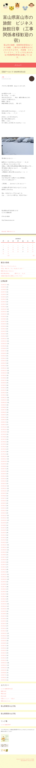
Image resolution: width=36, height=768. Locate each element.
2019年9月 (3, 375)
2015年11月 (3, 488)
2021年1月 (3, 336)
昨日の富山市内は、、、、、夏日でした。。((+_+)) (13, 273)
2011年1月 (3, 631)
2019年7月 (3, 380)
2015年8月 (3, 495)
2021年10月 (4, 314)
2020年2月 (3, 363)
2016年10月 (4, 461)
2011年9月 (3, 611)
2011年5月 (3, 621)
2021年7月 (3, 321)
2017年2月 (3, 451)
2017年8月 (3, 436)
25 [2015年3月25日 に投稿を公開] (13, 251)
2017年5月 (3, 444)
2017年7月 (3, 439)
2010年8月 (3, 643)
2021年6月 (3, 323)
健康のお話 (3, 691)
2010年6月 (3, 648)
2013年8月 (3, 554)
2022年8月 (3, 289)
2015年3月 (3, 508)
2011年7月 (3, 616)
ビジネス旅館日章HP (6, 724)
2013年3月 (3, 567)
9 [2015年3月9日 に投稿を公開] (3, 247)
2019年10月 (4, 373)
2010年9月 (3, 640)
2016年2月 (3, 481)
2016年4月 (3, 476)
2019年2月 (3, 392)
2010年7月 (3, 645)
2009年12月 (4, 662)
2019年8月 (3, 378)
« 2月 (8, 255)
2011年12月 (3, 603)
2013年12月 (3, 545)
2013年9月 (3, 552)
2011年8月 (3, 613)
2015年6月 (3, 500)
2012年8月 (3, 584)
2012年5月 (3, 591)
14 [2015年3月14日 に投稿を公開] (27, 247)
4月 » (34, 255)
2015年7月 (3, 498)
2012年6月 (3, 589)
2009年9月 (3, 670)
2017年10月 (4, 432)
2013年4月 (3, 564)
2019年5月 (3, 385)
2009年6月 (3, 677)
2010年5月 (3, 650)
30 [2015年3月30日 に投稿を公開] (3, 253)
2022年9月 (3, 287)
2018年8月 (3, 407)
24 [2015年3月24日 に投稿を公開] (8, 251)
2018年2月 (3, 422)
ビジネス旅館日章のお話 (7, 688)
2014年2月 (3, 540)
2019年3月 (3, 390)
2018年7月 (3, 409)
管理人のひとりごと (11, 231)
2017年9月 (3, 434)
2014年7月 (3, 527)
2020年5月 (3, 355)
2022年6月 (3, 294)
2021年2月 (3, 333)
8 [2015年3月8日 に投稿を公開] (32, 245)
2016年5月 (3, 473)
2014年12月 (3, 515)
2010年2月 (3, 658)
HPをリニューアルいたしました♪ (8, 266)
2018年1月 (3, 424)
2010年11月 (4, 635)
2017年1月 (3, 454)
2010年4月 (3, 653)
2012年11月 (3, 576)
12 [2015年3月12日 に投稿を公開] (17, 247)
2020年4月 (3, 358)
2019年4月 (3, 387)
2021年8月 (3, 319)
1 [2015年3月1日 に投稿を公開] (32, 243)
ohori (10, 78)
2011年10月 (4, 608)
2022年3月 (3, 301)
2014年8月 (3, 525)
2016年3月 (3, 478)
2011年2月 (3, 628)
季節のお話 (3, 693)
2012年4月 (3, 594)
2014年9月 (3, 522)
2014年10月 (4, 520)
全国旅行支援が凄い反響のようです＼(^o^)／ (12, 276)
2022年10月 (4, 284)
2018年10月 (4, 402)
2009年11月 (4, 665)
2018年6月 (3, 412)
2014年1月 (3, 542)
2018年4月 (3, 417)
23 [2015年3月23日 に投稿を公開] (3, 251)
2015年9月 (3, 493)
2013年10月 (4, 549)
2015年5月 (3, 503)
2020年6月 (3, 353)
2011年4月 (3, 623)
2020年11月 (4, 341)
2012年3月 (3, 596)
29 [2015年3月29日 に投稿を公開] (32, 251)
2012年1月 (3, 601)
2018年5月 (3, 414)
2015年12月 (3, 486)
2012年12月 (3, 574)
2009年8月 (3, 672)
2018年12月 (4, 397)
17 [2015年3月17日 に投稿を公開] (8, 249)
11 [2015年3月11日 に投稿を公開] (13, 247)
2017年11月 (4, 429)
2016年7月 (3, 468)
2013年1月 (3, 572)
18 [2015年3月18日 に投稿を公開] (13, 249)
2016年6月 (3, 471)
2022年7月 (3, 292)
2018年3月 (3, 419)
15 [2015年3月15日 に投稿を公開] (32, 247)
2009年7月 (3, 675)
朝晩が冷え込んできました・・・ (9, 271)
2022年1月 (3, 306)
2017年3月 (3, 449)
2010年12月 (4, 633)
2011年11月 (3, 606)
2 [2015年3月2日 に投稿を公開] (3, 245)
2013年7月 (3, 557)
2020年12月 (4, 338)
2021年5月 (3, 326)
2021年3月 (3, 331)
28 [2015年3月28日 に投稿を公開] (27, 251)
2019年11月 (4, 370)
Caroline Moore (30, 760)
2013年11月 (3, 547)
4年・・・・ (6, 77)
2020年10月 (4, 343)
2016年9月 (3, 464)
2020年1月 (3, 365)
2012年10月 (4, 579)
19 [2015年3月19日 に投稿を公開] (17, 249)
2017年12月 (4, 427)
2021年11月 (3, 311)
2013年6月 (3, 559)
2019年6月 (3, 382)
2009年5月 (3, 680)
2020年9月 (3, 346)
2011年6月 (3, 618)
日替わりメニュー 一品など (8, 698)
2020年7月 (3, 351)
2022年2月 (3, 304)
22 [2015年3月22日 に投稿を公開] (32, 249)
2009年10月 (4, 667)
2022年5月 (3, 297)
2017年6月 (3, 441)
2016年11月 (4, 459)
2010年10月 (4, 638)
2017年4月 (3, 446)
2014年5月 (3, 532)
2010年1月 (3, 660)
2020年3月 (3, 360)
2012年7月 (3, 586)
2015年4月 (3, 505)
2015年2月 (3, 510)
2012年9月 (3, 581)
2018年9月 (3, 405)
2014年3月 (3, 537)
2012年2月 (3, 599)
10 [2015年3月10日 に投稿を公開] (8, 247)
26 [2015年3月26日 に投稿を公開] (18, 251)
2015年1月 (3, 513)
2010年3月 (3, 655)
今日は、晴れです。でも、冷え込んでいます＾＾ (12, 268)
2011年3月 (3, 626)
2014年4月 (3, 535)
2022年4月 (3, 299)
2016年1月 (3, 483)
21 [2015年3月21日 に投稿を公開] (27, 249)
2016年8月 (3, 466)
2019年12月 (4, 368)
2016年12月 (4, 456)
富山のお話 (4, 231)
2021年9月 (3, 316)
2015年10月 (4, 491)
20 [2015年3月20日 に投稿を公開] (23, 249)
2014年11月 (3, 518)
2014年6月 (3, 530)
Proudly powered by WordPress (23, 759)
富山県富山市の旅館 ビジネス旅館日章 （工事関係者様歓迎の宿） (18, 29)
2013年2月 (3, 569)
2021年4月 (3, 328)
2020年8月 (3, 348)
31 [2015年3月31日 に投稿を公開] (8, 253)
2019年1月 (3, 395)
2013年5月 (3, 562)
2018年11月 (4, 400)
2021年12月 (3, 309)
